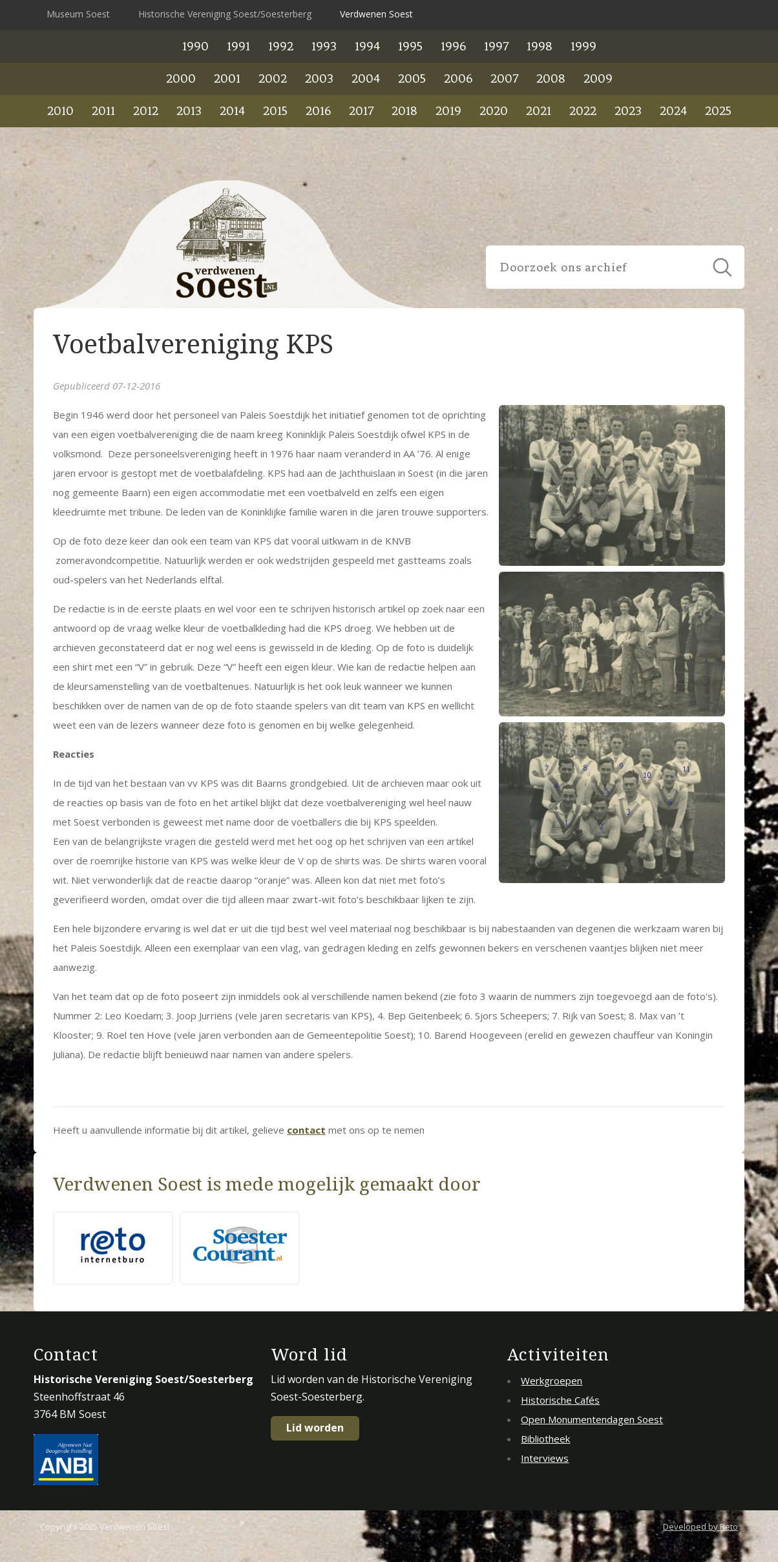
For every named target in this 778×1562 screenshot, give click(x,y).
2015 (275, 110)
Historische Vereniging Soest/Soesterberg (224, 14)
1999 (583, 46)
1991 (238, 46)
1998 (539, 46)
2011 (103, 110)
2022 (582, 110)
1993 (324, 46)
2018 (404, 110)
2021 (538, 110)
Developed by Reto (700, 1526)
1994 (367, 46)
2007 (504, 78)
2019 (448, 110)
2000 (181, 78)
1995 (410, 46)
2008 (550, 78)
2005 (412, 78)
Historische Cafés (560, 1399)
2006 (458, 78)
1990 (195, 46)
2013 (189, 110)
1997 (496, 46)
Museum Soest (78, 14)
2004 (366, 78)
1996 (453, 46)
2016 (318, 110)
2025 (718, 110)
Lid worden (315, 1428)
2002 (272, 78)
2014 (232, 110)
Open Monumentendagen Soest (592, 1419)
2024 (673, 110)
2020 (493, 110)
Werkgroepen (551, 1380)
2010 (60, 110)
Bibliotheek (545, 1438)
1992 (280, 46)
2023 (628, 110)
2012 (145, 110)
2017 (361, 110)
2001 (227, 78)
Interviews (545, 1458)
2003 (319, 78)
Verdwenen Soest (376, 14)
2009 (598, 78)
